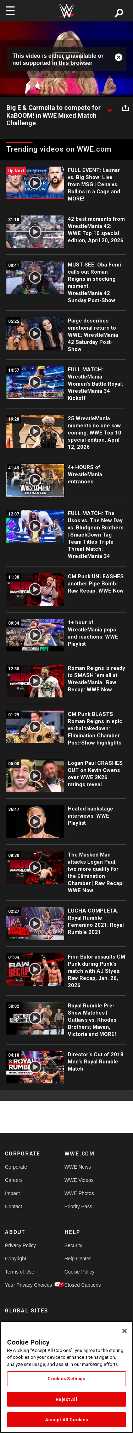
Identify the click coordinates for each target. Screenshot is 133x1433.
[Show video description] (109, 108)
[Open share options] (125, 108)
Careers (14, 1180)
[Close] (124, 1331)
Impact (12, 1193)
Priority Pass (79, 1206)
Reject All (66, 1399)
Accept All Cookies (66, 1419)
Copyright (15, 1258)
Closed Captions (79, 1285)
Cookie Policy (79, 1272)
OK (66, 59)
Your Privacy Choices (20, 1285)
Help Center (78, 1258)
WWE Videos (79, 1180)
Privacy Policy (20, 1245)
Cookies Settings (66, 1378)
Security (74, 1245)
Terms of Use (19, 1272)
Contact (13, 1206)
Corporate (16, 1167)
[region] (66, 1377)
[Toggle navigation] (10, 10)
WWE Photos (79, 1193)
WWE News (78, 1167)
